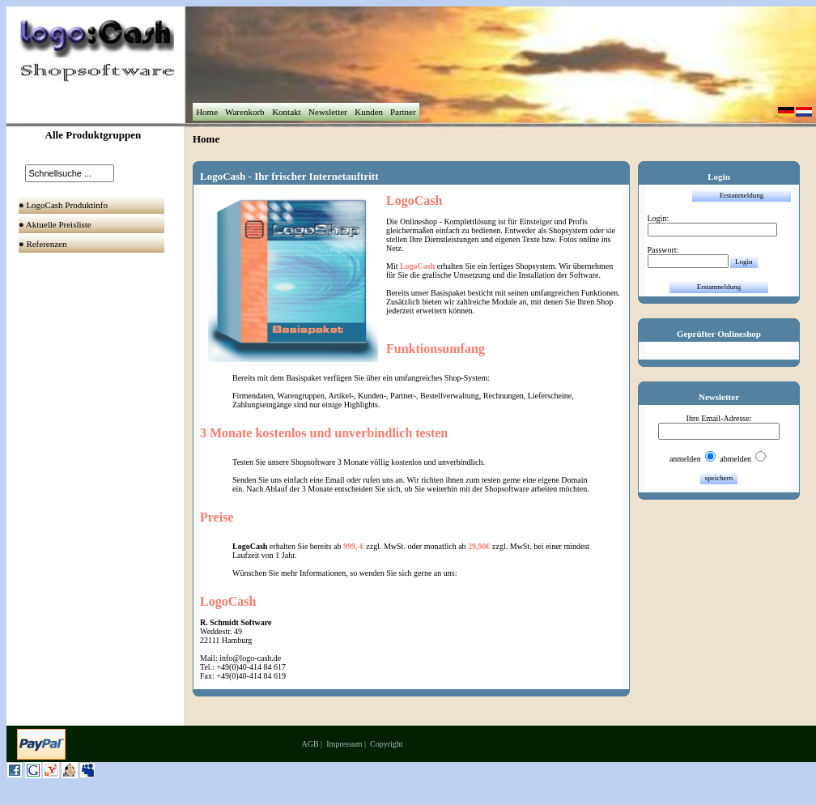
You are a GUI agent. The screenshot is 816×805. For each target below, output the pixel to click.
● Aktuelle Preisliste (56, 224)
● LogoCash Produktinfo (64, 205)
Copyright (386, 743)
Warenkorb (244, 112)
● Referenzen (44, 244)
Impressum (344, 743)
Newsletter (327, 112)
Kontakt (286, 112)
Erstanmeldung (742, 195)
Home (206, 112)
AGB (309, 743)
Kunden (368, 112)
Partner (403, 112)
